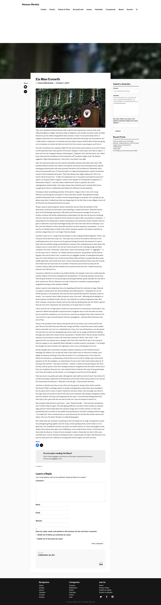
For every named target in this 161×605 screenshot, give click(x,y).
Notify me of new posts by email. (50, 539)
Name (38, 505)
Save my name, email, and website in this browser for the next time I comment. (66, 531)
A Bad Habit (116, 149)
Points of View (64, 9)
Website (39, 521)
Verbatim (99, 9)
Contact (42, 595)
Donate (130, 9)
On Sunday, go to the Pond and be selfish (125, 150)
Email (38, 513)
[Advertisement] (80, 27)
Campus (39, 466)
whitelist (54, 459)
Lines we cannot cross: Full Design (123, 141)
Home (41, 585)
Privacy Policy (104, 588)
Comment (40, 481)
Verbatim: (126, 105)
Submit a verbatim (105, 592)
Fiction (43, 9)
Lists (70, 597)
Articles (41, 588)
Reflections (73, 588)
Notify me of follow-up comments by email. (54, 535)
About (121, 9)
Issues (89, 9)
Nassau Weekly (30, 4)
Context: (126, 89)
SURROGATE (117, 147)
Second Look (78, 9)
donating (55, 456)
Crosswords (110, 9)
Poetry (52, 9)
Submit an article (105, 590)
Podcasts (72, 592)
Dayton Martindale (45, 83)
